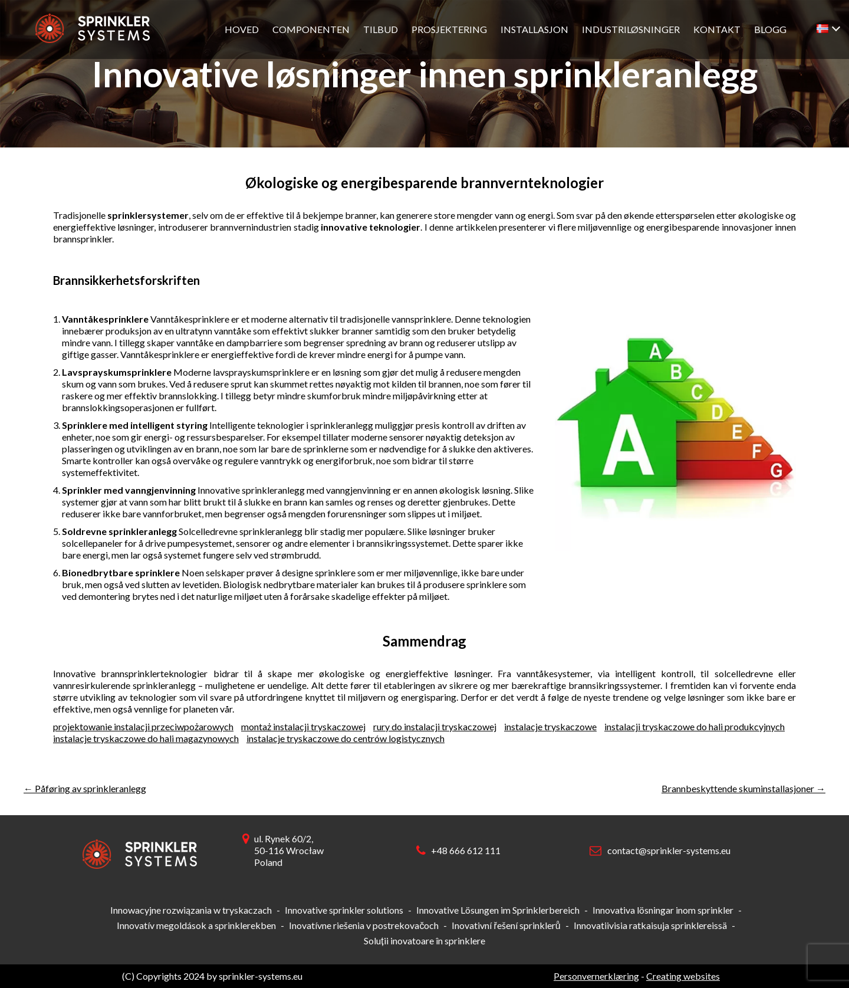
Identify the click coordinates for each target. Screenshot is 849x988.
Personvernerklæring (596, 976)
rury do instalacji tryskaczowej (434, 726)
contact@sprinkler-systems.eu (668, 850)
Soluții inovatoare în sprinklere (424, 940)
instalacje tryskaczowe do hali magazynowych (146, 738)
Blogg (770, 29)
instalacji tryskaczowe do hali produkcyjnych (694, 726)
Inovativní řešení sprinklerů (506, 925)
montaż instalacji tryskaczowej (303, 726)
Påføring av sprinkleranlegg (85, 788)
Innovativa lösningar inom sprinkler (663, 909)
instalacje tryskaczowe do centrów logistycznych (345, 738)
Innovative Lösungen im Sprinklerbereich (498, 909)
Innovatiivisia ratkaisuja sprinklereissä (650, 925)
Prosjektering (449, 29)
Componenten (311, 29)
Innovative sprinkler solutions (344, 909)
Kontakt (717, 29)
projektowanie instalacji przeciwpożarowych (143, 726)
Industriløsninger (631, 29)
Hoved (242, 29)
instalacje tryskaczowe (550, 726)
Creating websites (683, 976)
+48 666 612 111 (466, 850)
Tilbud (380, 29)
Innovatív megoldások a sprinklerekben (196, 925)
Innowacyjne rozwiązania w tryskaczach (191, 909)
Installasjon (534, 29)
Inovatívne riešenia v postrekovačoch (364, 925)
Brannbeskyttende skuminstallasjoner (743, 788)
